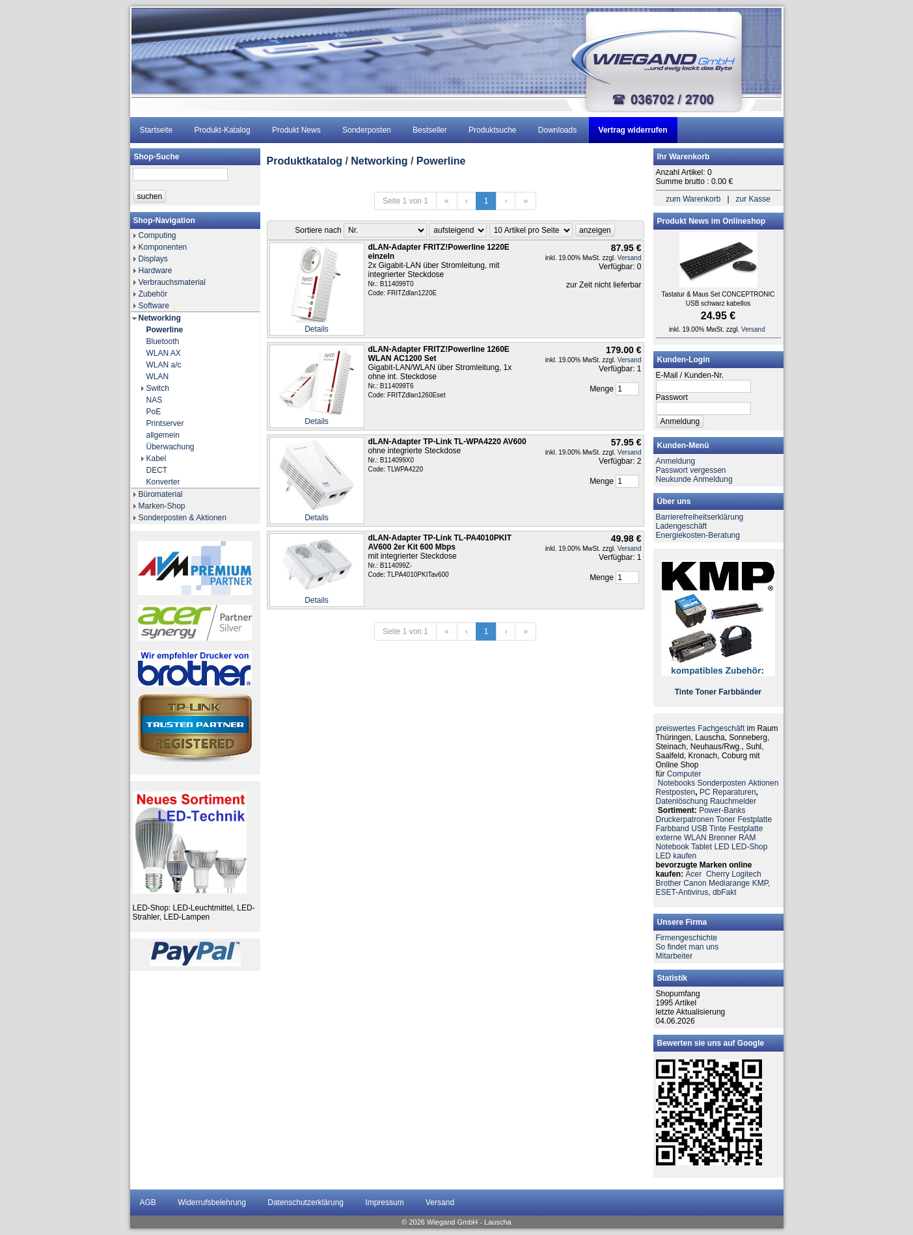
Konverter (163, 481)
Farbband (672, 828)
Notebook (672, 846)
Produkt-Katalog (223, 130)
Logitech (746, 874)
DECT (157, 470)
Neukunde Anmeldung (694, 479)
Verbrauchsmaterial (172, 282)
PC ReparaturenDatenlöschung (707, 797)
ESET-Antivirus (682, 892)
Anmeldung (676, 461)
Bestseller (430, 130)
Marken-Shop (162, 506)
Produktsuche (492, 130)
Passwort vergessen (691, 470)
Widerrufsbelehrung (212, 1202)
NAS (154, 400)
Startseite (156, 130)
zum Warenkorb (693, 199)
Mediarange (729, 883)
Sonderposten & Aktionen (182, 517)
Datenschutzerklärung (305, 1202)
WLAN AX (163, 353)
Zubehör (153, 294)
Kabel (156, 458)
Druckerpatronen (685, 819)
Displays (153, 258)
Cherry (717, 874)
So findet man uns (687, 946)
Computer (684, 773)
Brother (668, 883)
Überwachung (170, 446)
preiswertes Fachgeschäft (700, 728)
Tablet (701, 846)
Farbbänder (739, 692)
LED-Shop (749, 846)
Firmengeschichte (687, 937)
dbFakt (725, 892)
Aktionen (763, 783)
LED (721, 846)
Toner (705, 692)
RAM (747, 837)
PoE (153, 411)
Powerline (165, 329)
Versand (630, 257)
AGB (148, 1202)
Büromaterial (161, 494)
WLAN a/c (164, 364)
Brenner (723, 837)
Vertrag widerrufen (633, 130)
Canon (694, 883)
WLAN (157, 376)
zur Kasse (753, 199)
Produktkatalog (304, 160)
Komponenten (163, 247)
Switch (157, 388)
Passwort (672, 397)
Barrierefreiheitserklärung (700, 517)
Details (317, 329)
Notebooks (676, 783)
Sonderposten (366, 130)
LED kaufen (676, 855)
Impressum (384, 1202)
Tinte (684, 692)
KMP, (761, 883)
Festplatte (754, 819)
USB (699, 828)
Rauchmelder (733, 801)
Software (154, 305)
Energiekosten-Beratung (698, 535)
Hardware (155, 270)
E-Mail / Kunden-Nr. (690, 375)
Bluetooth (163, 341)
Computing (157, 235)
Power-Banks (722, 810)
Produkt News (296, 130)
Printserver (165, 423)
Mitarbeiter (674, 956)
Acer (694, 874)
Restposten (676, 792)
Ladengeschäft (681, 526)
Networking (160, 318)
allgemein (163, 435)
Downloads (557, 130)
